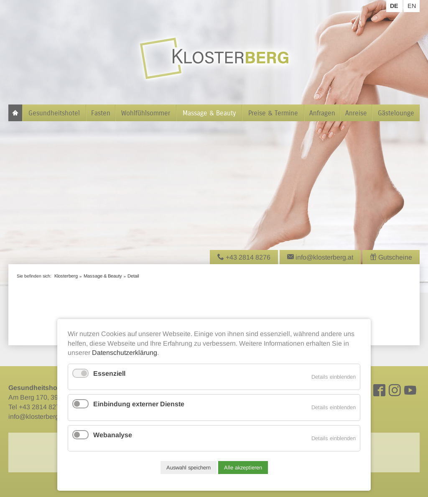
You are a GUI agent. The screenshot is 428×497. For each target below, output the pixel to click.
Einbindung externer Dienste (138, 404)
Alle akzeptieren (243, 467)
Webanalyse (112, 434)
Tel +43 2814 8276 (36, 406)
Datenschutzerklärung (124, 352)
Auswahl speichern (188, 467)
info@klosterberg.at (37, 416)
